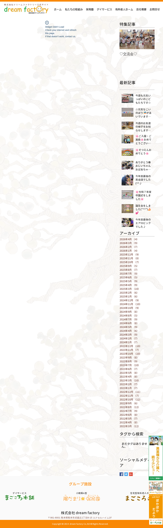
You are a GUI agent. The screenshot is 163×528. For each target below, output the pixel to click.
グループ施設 (80, 484)
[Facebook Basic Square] (121, 474)
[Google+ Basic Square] (131, 474)
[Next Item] (149, 39)
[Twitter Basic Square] (126, 474)
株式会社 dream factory (80, 512)
